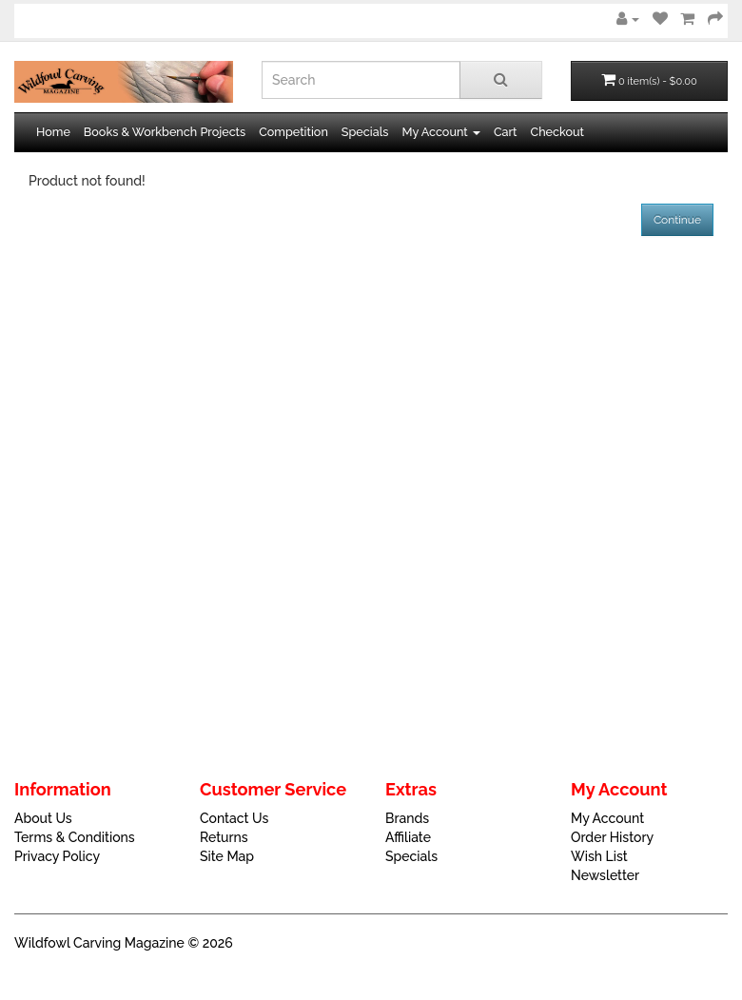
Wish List (599, 856)
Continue (677, 219)
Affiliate (408, 837)
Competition (293, 132)
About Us (43, 818)
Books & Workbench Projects (164, 132)
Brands (407, 818)
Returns (224, 837)
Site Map (227, 856)
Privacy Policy (57, 856)
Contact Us (234, 818)
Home (53, 132)
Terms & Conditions (74, 837)
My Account (607, 818)
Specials (365, 132)
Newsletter (605, 875)
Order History (612, 837)
